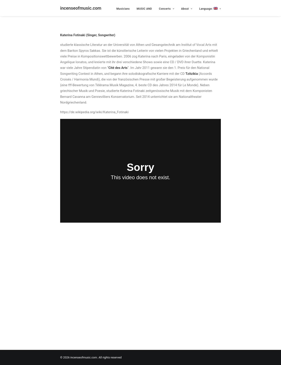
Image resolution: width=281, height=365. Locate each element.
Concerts (166, 8)
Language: (210, 8)
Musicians (123, 8)
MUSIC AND (144, 8)
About (186, 8)
